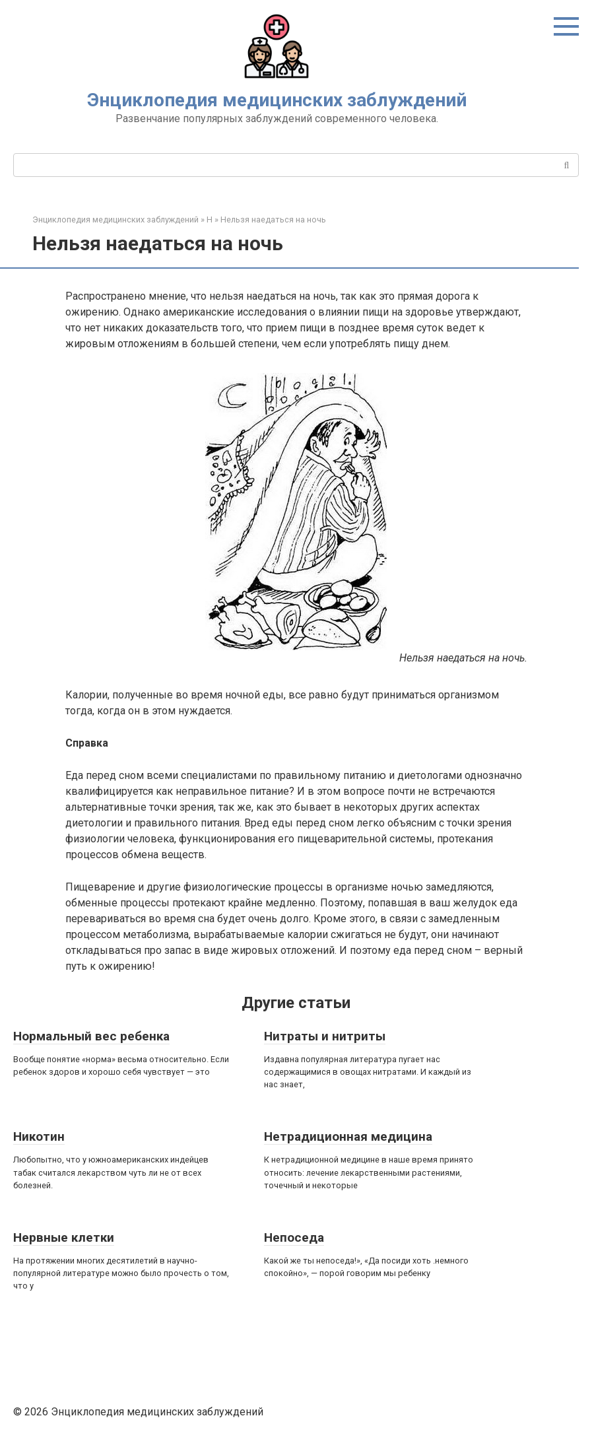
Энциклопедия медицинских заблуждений (277, 100)
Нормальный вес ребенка (91, 1036)
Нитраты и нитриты (324, 1036)
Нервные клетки (63, 1237)
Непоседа (294, 1237)
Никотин (39, 1136)
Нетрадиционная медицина (348, 1136)
